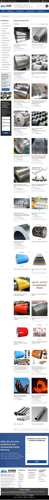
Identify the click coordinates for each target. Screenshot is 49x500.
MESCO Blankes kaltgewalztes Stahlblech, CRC (20, 129)
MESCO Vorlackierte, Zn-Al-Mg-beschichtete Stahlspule (20, 295)
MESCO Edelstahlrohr (18, 424)
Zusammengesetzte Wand (43, 477)
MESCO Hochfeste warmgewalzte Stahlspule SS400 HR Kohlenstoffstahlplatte (39, 397)
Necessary (16, 497)
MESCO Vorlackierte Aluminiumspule (21, 269)
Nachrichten (20, 481)
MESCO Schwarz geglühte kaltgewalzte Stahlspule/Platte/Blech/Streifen (39, 129)
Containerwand (42, 474)
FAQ (19, 483)
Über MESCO (9, 11)
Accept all (31, 495)
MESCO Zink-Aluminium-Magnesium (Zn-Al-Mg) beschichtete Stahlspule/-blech (40, 73)
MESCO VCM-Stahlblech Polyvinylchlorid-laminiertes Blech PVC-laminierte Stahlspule (39, 368)
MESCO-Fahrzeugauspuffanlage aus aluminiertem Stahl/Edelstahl (39, 185)
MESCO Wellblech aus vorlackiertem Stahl (39, 270)
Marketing (32, 497)
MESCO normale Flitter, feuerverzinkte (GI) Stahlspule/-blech (22, 101)
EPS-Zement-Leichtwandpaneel (42, 480)
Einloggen (9, 1)
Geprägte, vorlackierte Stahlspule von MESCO (40, 295)
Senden (6, 133)
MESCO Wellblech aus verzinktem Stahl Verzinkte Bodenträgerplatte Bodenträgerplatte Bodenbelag (39, 157)
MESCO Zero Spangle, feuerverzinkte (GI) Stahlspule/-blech (22, 156)
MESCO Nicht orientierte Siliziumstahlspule (19, 242)
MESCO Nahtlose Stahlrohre (37, 44)
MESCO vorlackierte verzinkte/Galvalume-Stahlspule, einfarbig (21, 343)
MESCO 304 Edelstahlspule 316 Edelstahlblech (20, 45)
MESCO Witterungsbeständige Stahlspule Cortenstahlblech (20, 396)
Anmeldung (14, 1)
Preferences (27, 497)
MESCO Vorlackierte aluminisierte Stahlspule (21, 319)
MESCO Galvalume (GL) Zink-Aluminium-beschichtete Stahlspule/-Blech (22, 186)
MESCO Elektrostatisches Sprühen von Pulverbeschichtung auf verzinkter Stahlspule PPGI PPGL (21, 368)
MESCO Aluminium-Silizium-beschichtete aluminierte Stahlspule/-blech (20, 73)
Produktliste (40, 11)
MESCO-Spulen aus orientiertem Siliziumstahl (38, 214)
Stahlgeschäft (29, 11)
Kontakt (19, 485)
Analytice (22, 497)
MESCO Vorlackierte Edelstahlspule (39, 241)
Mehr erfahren (5, 89)
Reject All (18, 495)
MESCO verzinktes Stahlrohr (38, 424)
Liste (45, 24)
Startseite (3, 16)
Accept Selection (24, 495)
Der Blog (20, 487)
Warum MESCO (19, 11)
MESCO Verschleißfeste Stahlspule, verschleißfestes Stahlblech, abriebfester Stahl (39, 102)
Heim (3, 11)
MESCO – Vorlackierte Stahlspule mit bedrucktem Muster (39, 342)
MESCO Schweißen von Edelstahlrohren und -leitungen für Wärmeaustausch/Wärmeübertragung (21, 214)
